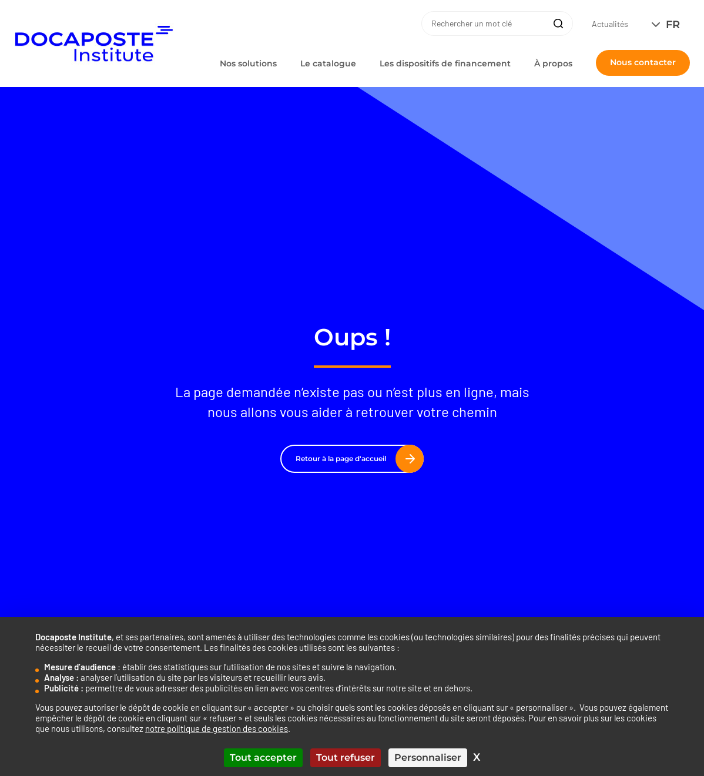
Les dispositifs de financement (445, 63)
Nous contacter (643, 62)
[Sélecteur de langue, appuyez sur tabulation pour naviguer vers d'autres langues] (668, 24)
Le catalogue (328, 63)
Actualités (610, 24)
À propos (553, 63)
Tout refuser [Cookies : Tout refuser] (345, 757)
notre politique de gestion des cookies (216, 728)
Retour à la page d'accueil (355, 458)
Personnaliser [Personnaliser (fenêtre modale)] (427, 757)
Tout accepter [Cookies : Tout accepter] (263, 757)
